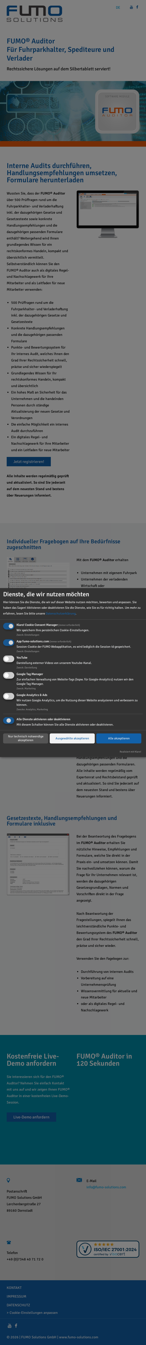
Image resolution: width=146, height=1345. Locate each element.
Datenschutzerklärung (61, 613)
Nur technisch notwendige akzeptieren (25, 738)
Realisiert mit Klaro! (130, 751)
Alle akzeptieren (119, 738)
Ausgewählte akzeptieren (72, 738)
